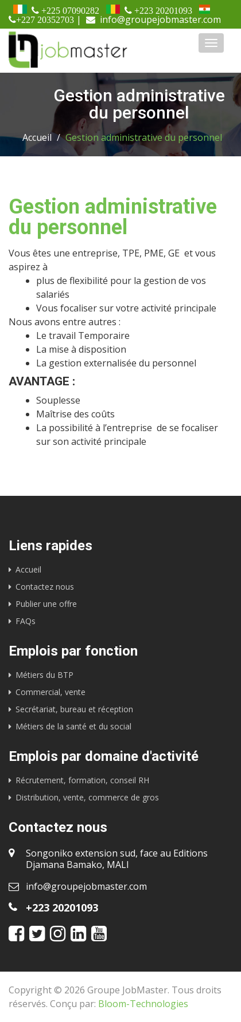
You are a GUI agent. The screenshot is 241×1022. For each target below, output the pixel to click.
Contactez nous (44, 586)
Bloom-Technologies (143, 1003)
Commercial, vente (50, 691)
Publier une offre (46, 603)
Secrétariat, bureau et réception (74, 709)
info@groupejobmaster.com (86, 886)
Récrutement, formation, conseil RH (82, 780)
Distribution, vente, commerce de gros (87, 797)
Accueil (37, 137)
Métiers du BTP (44, 674)
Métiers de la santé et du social (73, 726)
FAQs (25, 620)
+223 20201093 (62, 907)
